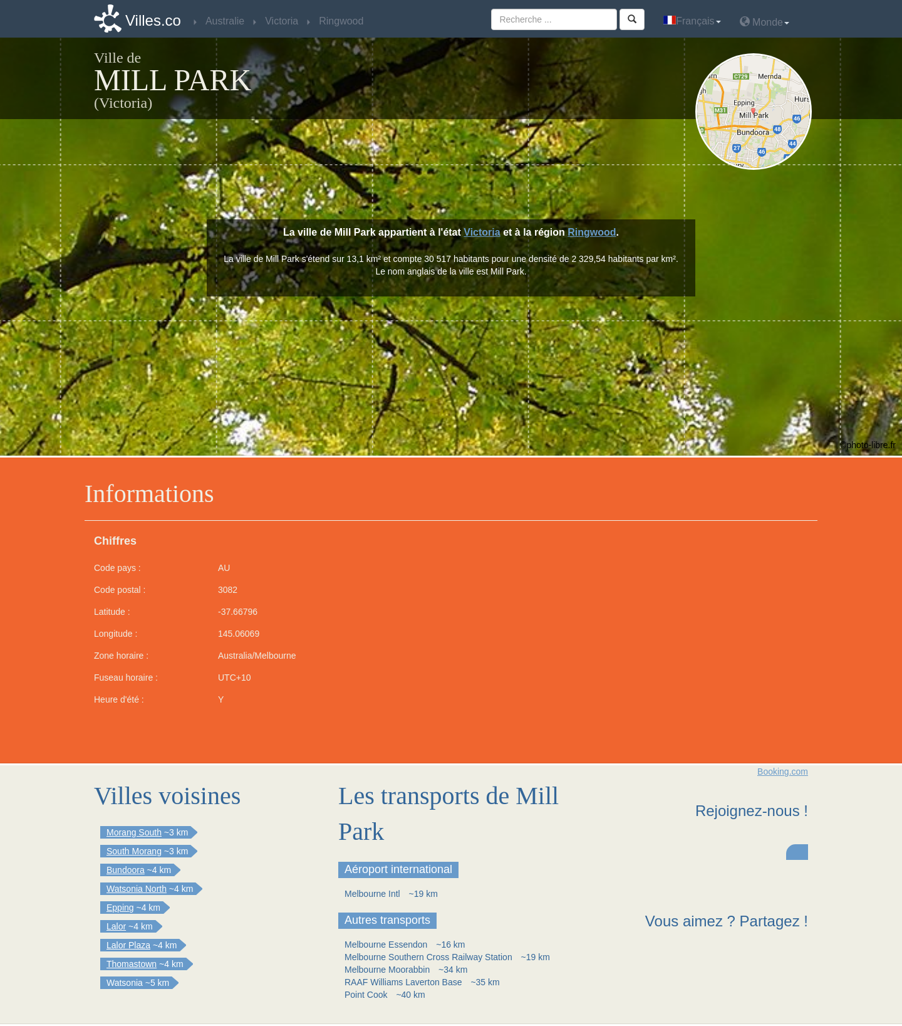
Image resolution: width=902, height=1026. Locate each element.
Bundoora (125, 870)
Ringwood (592, 232)
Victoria (482, 232)
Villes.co (153, 20)
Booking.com (782, 772)
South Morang (134, 851)
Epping (120, 908)
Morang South (134, 832)
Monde (764, 22)
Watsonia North (136, 889)
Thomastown (131, 964)
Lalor (116, 926)
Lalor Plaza (128, 945)
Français (691, 21)
